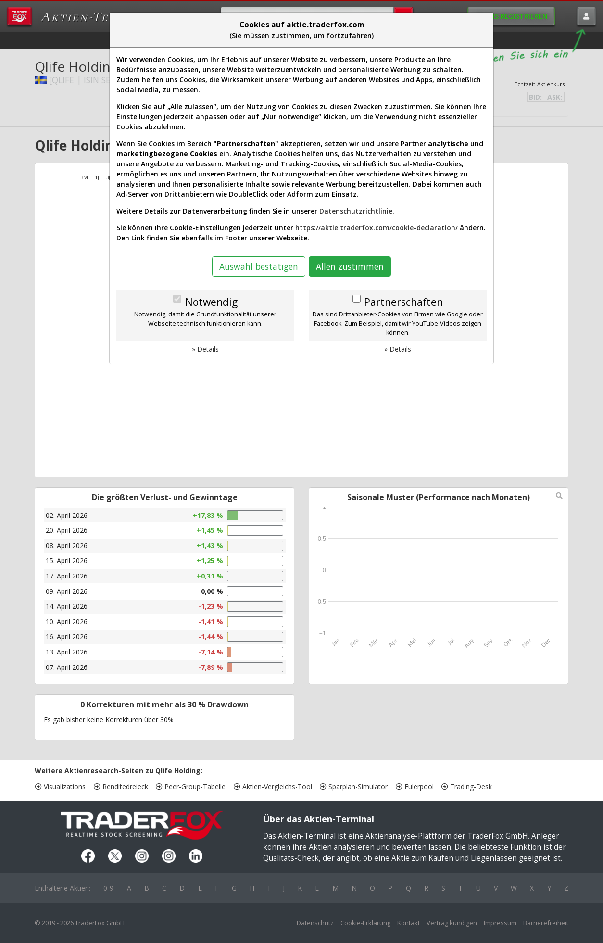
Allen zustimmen (350, 266)
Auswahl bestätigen (258, 266)
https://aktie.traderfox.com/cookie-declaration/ (376, 227)
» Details (205, 348)
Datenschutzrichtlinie (355, 210)
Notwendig (211, 302)
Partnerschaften (403, 302)
